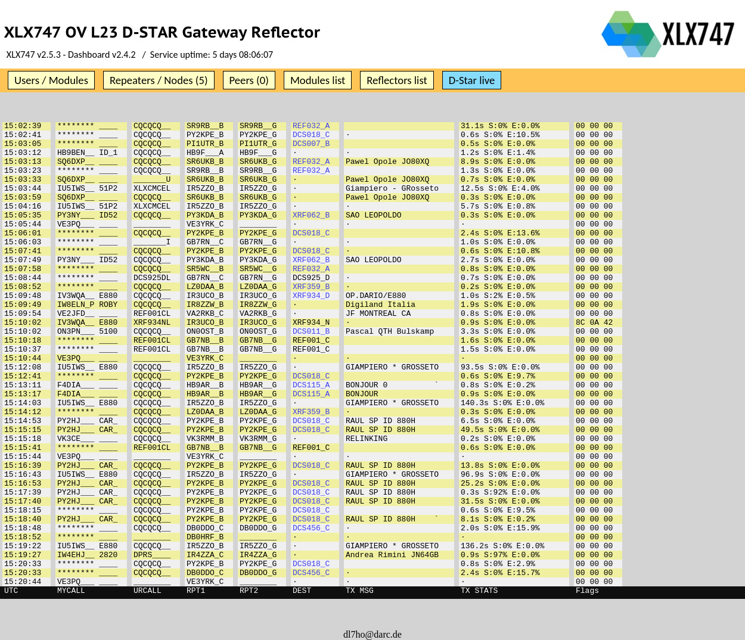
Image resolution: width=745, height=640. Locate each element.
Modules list (317, 80)
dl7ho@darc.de (372, 634)
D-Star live (472, 80)
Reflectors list (397, 80)
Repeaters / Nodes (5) (159, 80)
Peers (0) (249, 80)
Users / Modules (51, 80)
